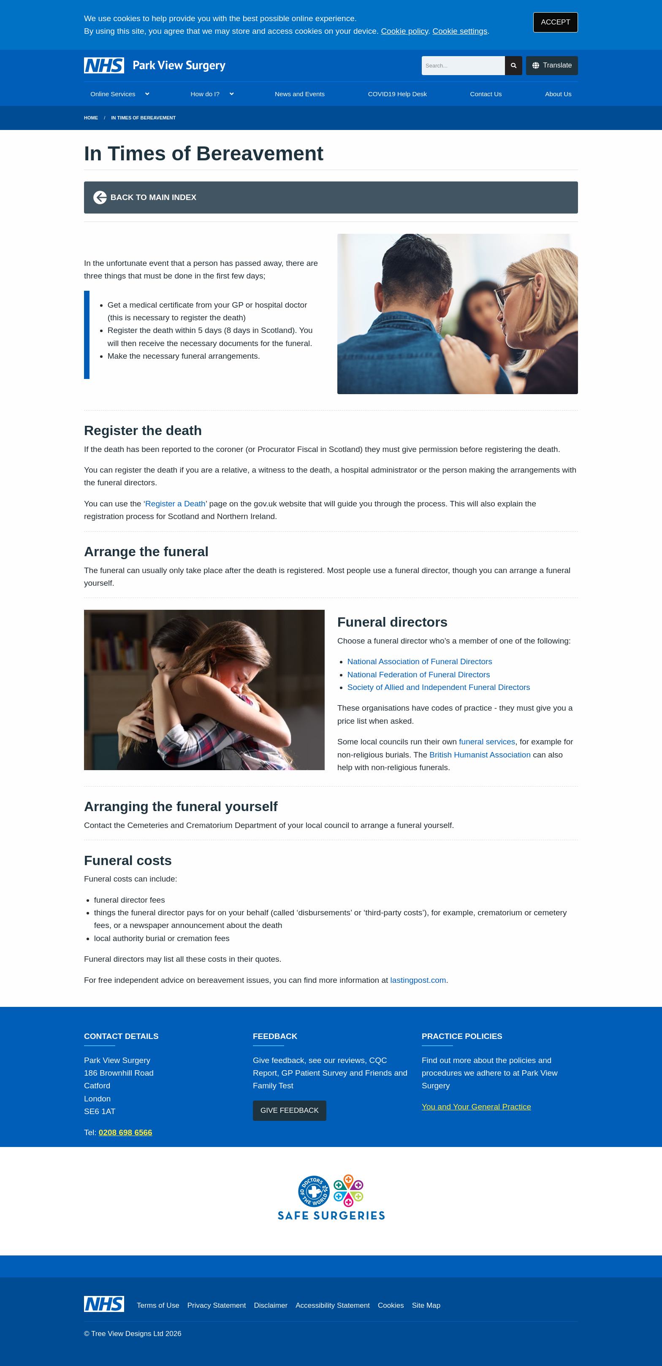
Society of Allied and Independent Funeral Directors (438, 687)
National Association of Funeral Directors (419, 661)
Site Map (426, 1305)
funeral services (487, 741)
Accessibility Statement (333, 1305)
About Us (558, 93)
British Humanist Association (480, 754)
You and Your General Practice (476, 1106)
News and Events (300, 93)
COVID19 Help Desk (397, 93)
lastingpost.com (418, 980)
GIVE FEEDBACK (289, 1110)
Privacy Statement (216, 1305)
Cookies (391, 1305)
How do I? (205, 93)
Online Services (112, 93)
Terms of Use (158, 1305)
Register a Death (175, 503)
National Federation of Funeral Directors (418, 674)
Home (91, 117)
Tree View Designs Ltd (127, 1334)
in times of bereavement (143, 117)
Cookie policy (404, 31)
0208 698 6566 (125, 1132)
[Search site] (513, 65)
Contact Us (486, 93)
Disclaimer (271, 1305)
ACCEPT (555, 22)
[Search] (463, 65)
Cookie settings (460, 31)
